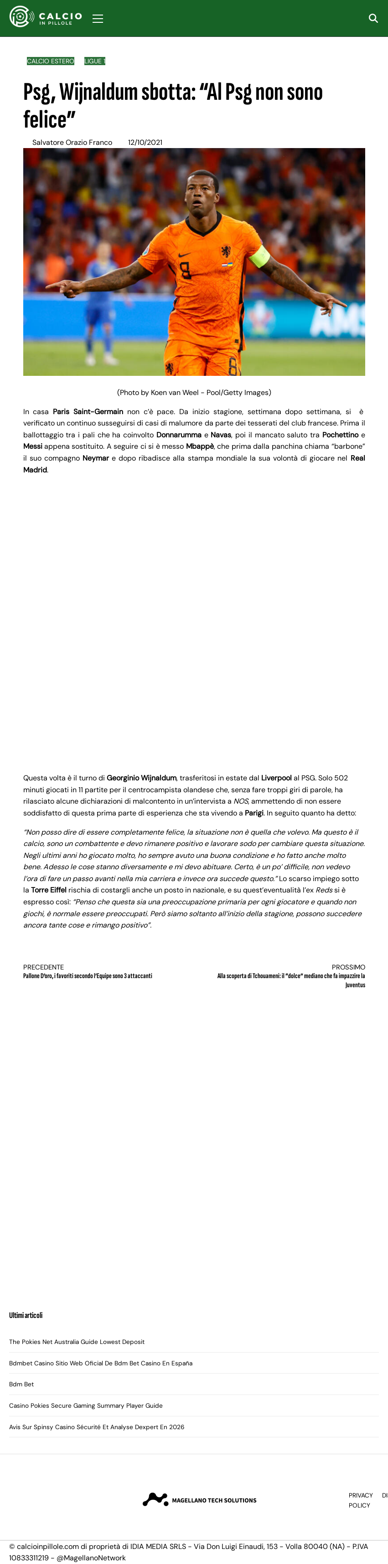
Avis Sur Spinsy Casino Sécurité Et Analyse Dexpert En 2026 (97, 1427)
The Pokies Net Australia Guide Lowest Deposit (77, 1342)
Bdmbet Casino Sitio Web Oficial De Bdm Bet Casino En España (100, 1363)
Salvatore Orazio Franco (72, 142)
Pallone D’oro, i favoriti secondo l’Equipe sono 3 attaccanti (100, 971)
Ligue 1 (94, 61)
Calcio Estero (50, 61)
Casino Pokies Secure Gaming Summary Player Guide (86, 1406)
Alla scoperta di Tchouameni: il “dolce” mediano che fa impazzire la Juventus (288, 976)
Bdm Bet (21, 1384)
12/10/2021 (145, 142)
